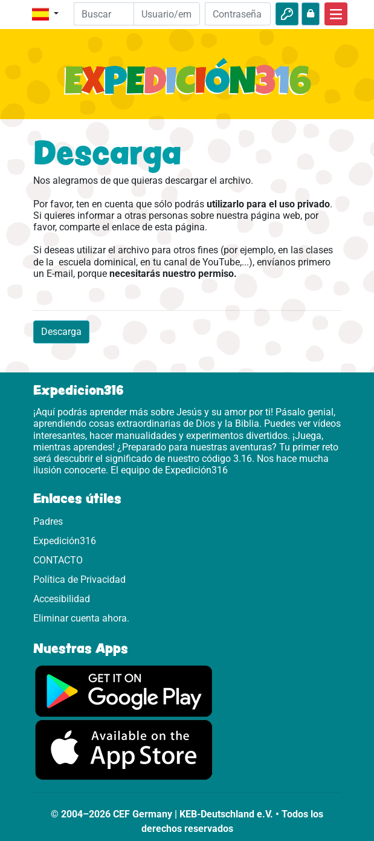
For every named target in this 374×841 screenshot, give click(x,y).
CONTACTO (58, 560)
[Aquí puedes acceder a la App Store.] (123, 749)
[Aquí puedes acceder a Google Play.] (123, 691)
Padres (48, 521)
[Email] (167, 13)
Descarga (61, 331)
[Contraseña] (238, 13)
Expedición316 (64, 541)
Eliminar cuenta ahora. (81, 618)
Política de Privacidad (79, 579)
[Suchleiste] (113, 13)
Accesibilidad (61, 599)
